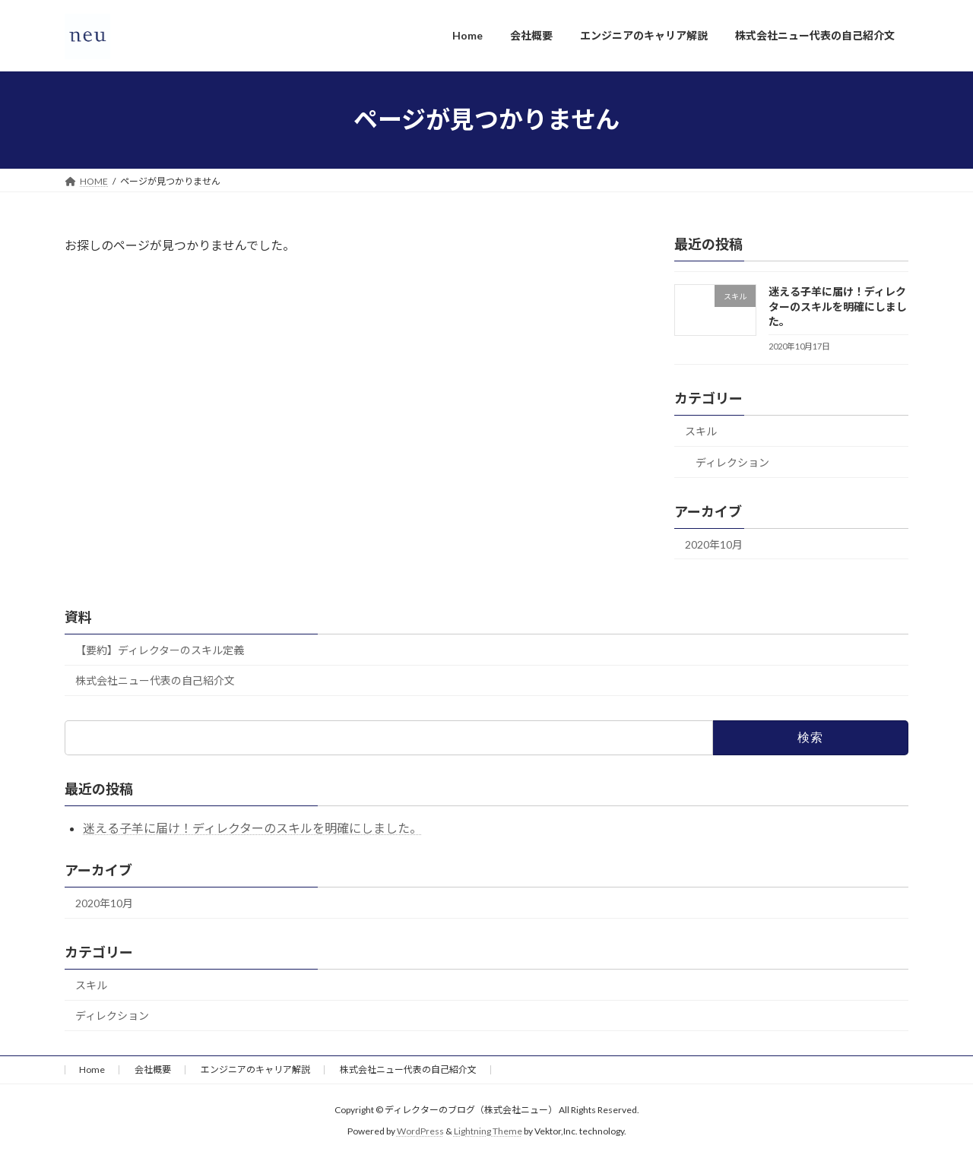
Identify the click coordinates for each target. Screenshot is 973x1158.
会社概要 (153, 1069)
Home (92, 1069)
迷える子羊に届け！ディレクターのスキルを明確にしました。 (838, 306)
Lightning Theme (488, 1131)
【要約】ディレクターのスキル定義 (159, 650)
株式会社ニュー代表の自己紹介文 (155, 680)
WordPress (420, 1131)
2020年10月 (714, 543)
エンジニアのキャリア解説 (255, 1069)
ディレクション (732, 461)
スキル (701, 431)
